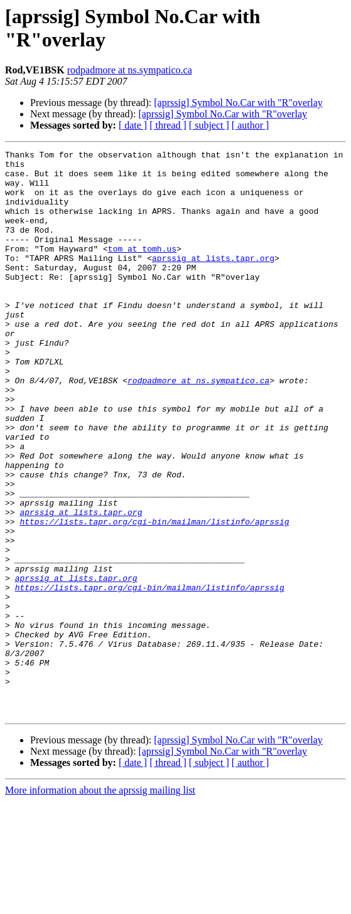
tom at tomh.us (142, 269)
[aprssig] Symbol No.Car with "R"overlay (238, 102)
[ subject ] (209, 125)
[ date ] (133, 125)
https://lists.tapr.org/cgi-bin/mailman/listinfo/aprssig (154, 596)
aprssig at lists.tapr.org (213, 280)
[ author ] (250, 125)
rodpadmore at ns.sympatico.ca (129, 70)
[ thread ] (167, 125)
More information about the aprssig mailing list (100, 903)
